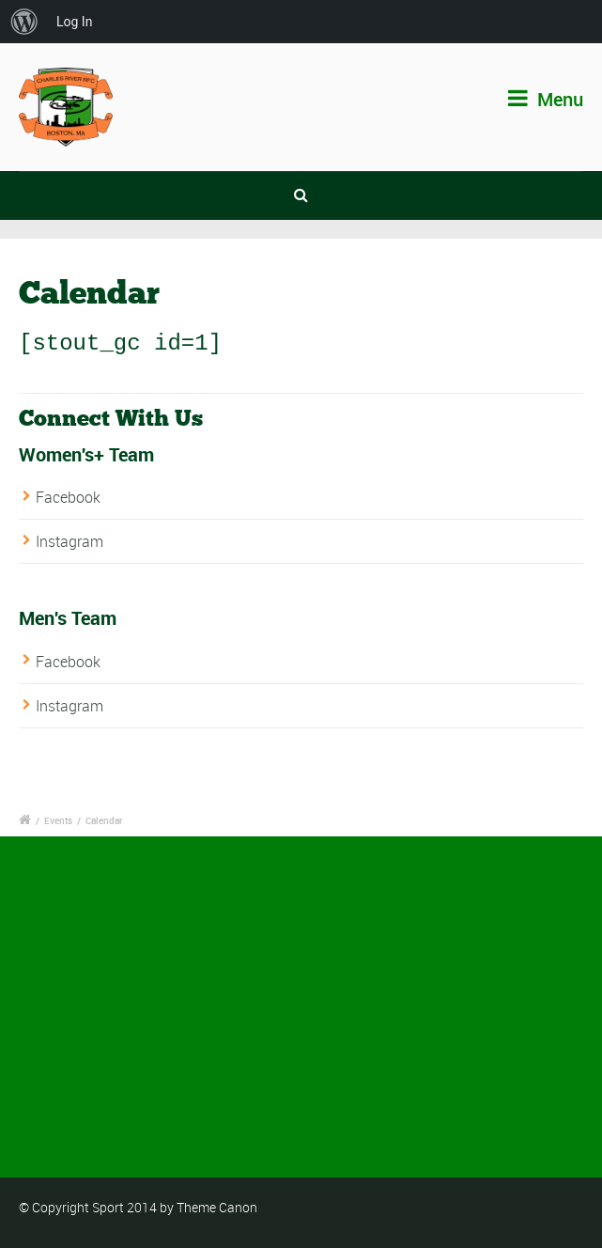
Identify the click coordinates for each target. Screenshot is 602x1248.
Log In (74, 21)
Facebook (68, 496)
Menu (545, 99)
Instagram (69, 541)
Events (58, 819)
